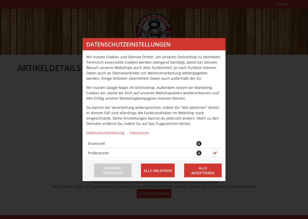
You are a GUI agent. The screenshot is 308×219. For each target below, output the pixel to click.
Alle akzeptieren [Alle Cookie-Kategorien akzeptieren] (203, 170)
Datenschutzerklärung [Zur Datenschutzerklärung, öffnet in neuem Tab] (105, 132)
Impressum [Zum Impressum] (139, 132)
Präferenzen (98, 152)
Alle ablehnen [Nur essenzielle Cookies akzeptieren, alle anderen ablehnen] (158, 170)
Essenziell (96, 143)
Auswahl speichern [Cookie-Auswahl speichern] (113, 170)
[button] (199, 143)
